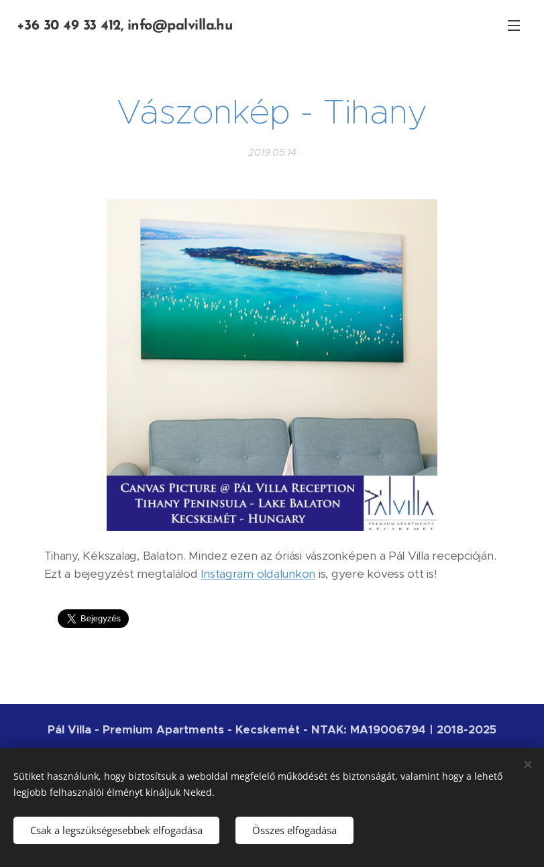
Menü (514, 25)
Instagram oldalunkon (258, 573)
